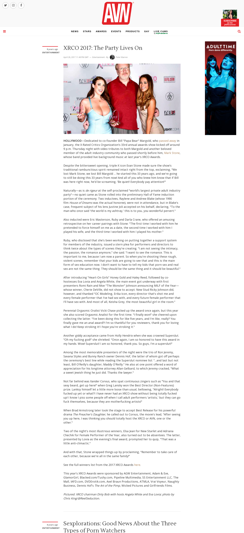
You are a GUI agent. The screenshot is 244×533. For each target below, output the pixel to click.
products (133, 31)
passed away (167, 141)
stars (87, 31)
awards (101, 31)
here (137, 465)
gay (146, 31)
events (116, 31)
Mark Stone (172, 153)
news (75, 31)
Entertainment (51, 52)
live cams (161, 33)
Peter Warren (122, 57)
